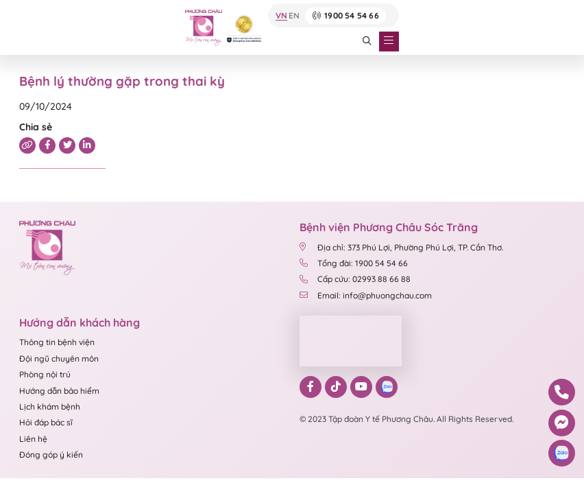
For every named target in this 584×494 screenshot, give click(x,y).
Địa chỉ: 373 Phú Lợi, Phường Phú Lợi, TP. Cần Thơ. (402, 247)
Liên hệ (33, 439)
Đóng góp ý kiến (51, 454)
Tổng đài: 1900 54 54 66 (355, 263)
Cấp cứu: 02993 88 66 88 (355, 279)
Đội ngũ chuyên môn (59, 358)
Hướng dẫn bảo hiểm (59, 391)
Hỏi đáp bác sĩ (46, 422)
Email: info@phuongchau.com (366, 295)
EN (294, 16)
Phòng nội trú (45, 374)
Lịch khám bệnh (49, 406)
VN (281, 16)
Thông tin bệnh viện (57, 342)
